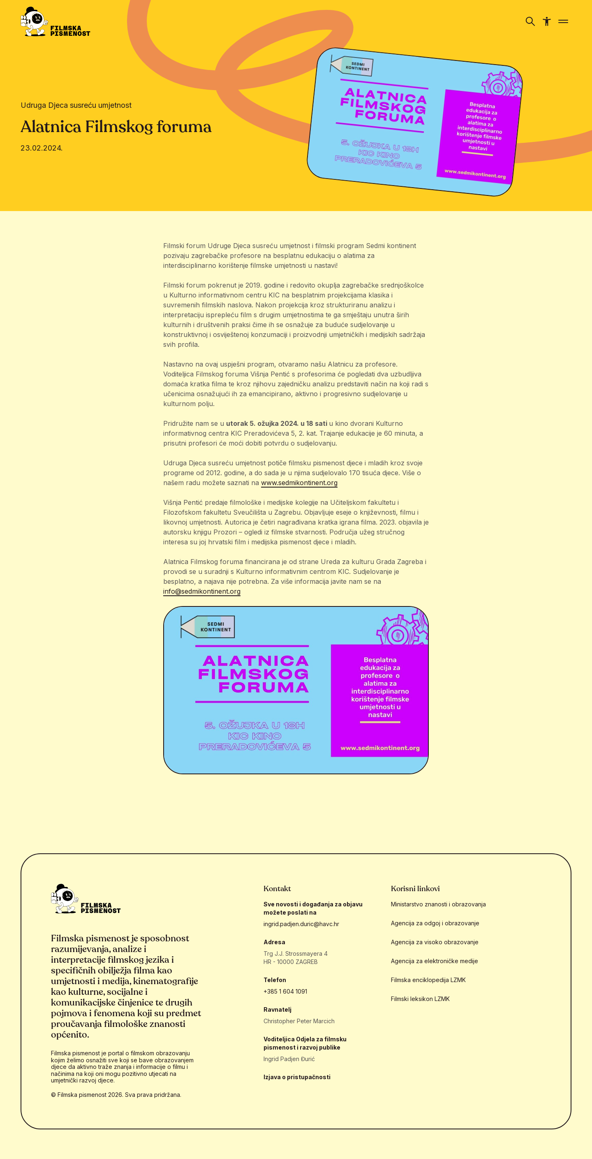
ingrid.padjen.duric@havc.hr (301, 923)
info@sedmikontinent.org (201, 591)
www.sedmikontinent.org (299, 482)
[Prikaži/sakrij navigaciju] (530, 21)
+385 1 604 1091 (285, 991)
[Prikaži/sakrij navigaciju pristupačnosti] (547, 21)
